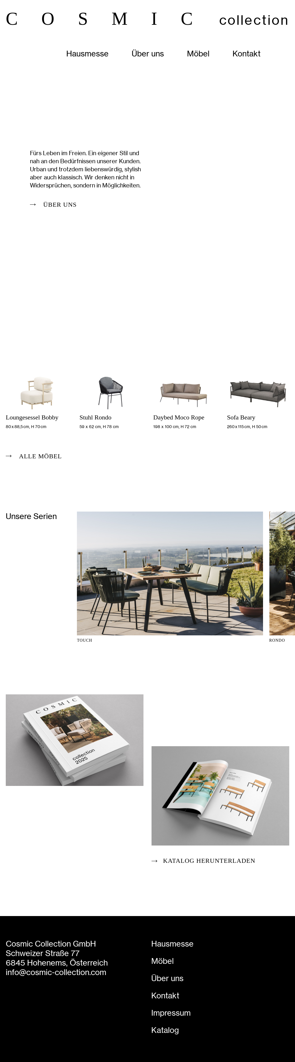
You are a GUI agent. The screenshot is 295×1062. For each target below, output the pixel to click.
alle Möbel (40, 456)
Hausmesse (87, 53)
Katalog (165, 1030)
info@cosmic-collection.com (56, 972)
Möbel (198, 53)
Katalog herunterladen (209, 860)
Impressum (171, 1013)
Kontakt (246, 53)
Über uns (148, 53)
